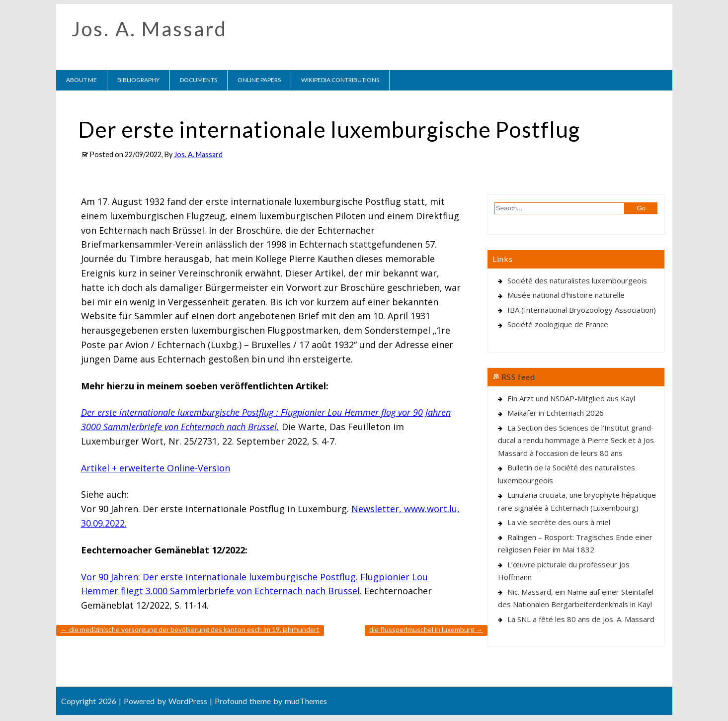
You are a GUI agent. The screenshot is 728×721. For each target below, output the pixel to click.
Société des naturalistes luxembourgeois (577, 280)
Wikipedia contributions (340, 80)
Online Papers (259, 80)
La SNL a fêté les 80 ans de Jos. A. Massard (580, 619)
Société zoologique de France (557, 324)
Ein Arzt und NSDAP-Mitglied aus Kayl (571, 398)
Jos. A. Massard (149, 29)
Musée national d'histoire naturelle (566, 295)
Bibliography (138, 80)
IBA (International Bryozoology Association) (581, 310)
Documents (198, 80)
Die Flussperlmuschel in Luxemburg (426, 629)
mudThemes (306, 701)
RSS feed (518, 376)
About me (81, 80)
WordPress (187, 701)
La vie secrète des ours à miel (558, 522)
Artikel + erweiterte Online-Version (155, 468)
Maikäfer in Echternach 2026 (555, 413)
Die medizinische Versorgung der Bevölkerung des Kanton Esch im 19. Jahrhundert (190, 629)
